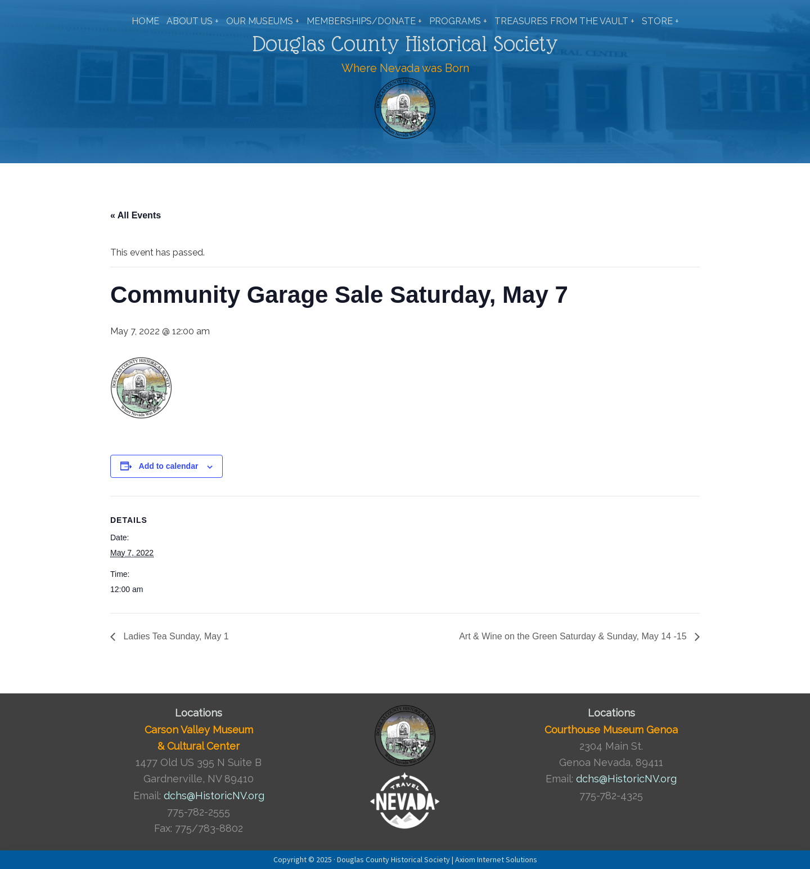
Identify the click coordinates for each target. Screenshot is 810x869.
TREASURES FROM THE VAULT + (564, 21)
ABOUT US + (192, 21)
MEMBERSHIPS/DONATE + (364, 21)
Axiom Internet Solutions (496, 859)
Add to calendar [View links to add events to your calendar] (169, 466)
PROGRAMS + (458, 21)
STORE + (660, 21)
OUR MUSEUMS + (262, 21)
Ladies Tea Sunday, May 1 (175, 636)
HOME (145, 21)
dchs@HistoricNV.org (214, 795)
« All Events (135, 215)
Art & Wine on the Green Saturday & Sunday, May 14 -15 (574, 636)
